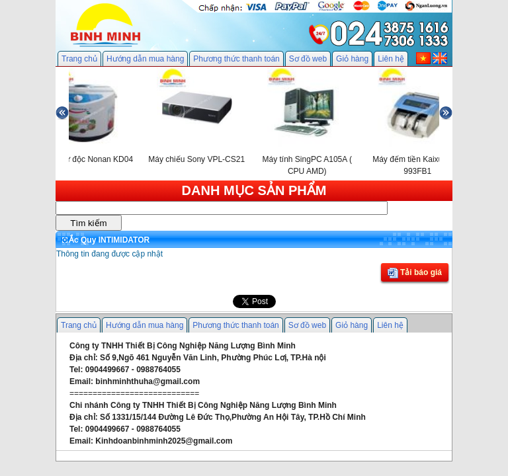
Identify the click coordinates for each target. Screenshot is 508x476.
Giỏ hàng (352, 58)
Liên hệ (391, 58)
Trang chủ (79, 58)
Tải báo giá (415, 273)
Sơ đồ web (308, 58)
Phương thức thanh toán (236, 58)
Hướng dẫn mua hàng (145, 58)
